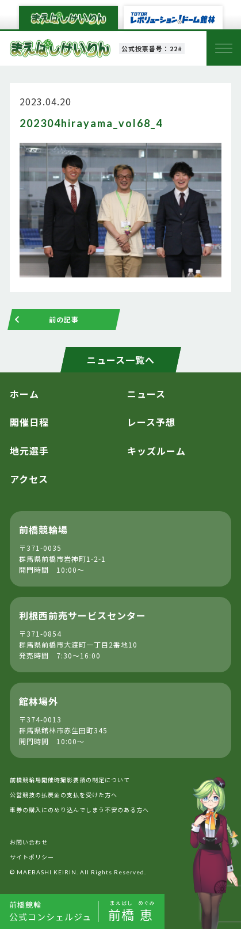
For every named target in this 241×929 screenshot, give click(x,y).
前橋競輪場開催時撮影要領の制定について (70, 779)
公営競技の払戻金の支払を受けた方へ (63, 794)
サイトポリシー (32, 856)
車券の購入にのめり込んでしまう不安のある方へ (79, 809)
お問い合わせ (29, 841)
